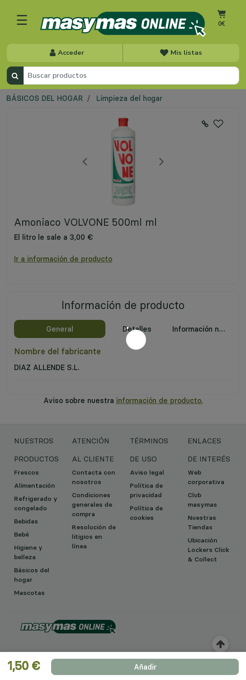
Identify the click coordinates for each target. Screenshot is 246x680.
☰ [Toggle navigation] (22, 20)
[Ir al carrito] (221, 13)
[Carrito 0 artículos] (221, 25)
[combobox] (131, 76)
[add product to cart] (145, 666)
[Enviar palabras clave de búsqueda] (15, 76)
